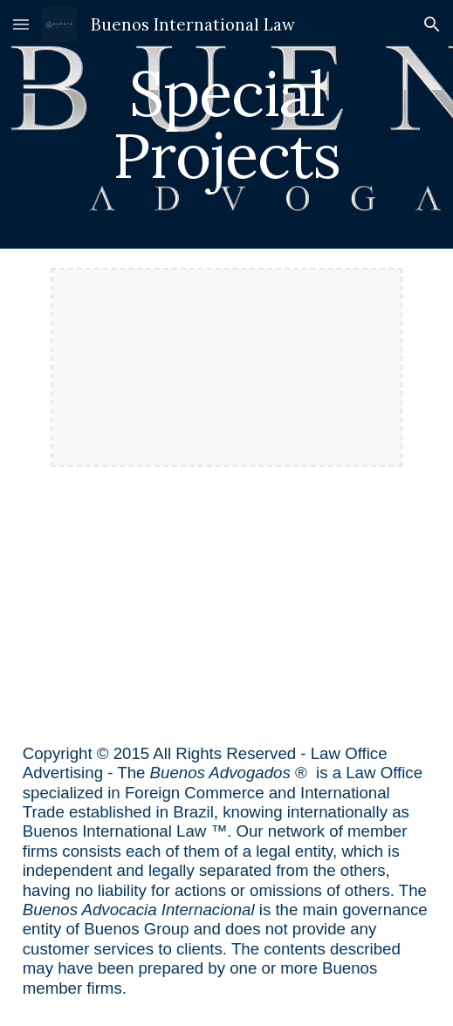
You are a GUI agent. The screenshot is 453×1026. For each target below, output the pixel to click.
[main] (227, 124)
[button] (21, 24)
